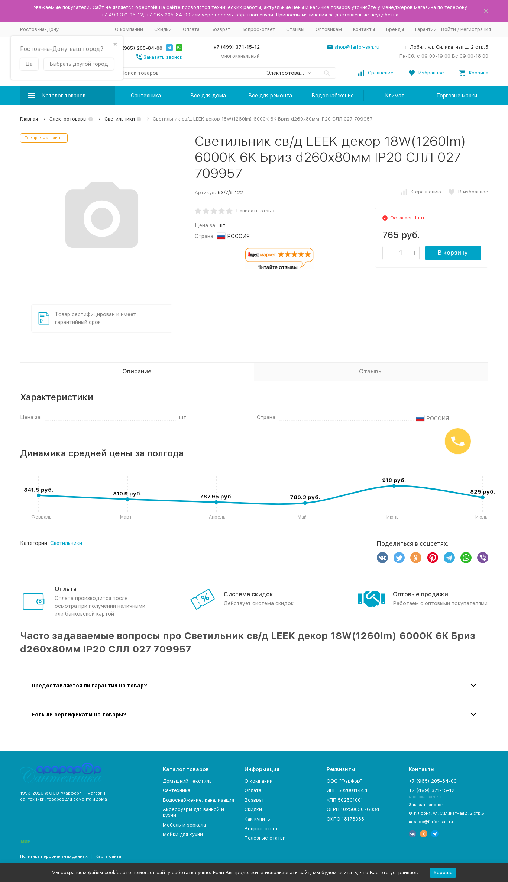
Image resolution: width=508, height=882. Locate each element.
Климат (394, 96)
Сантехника (146, 96)
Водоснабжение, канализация (198, 800)
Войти (448, 29)
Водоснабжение (332, 96)
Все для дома (208, 96)
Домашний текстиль (187, 781)
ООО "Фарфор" (344, 781)
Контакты (364, 29)
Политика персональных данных (54, 856)
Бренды (395, 29)
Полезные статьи (265, 838)
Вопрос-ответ (258, 29)
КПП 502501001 (345, 800)
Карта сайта (108, 856)
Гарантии (426, 29)
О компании (129, 29)
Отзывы (295, 29)
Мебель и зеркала (184, 825)
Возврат (220, 29)
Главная (29, 119)
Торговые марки (456, 96)
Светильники (119, 119)
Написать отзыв (255, 211)
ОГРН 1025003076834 (353, 809)
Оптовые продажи (420, 594)
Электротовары (68, 119)
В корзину (453, 252)
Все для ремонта (270, 96)
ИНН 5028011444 (347, 790)
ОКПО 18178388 (345, 819)
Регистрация (475, 29)
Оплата (191, 29)
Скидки (163, 29)
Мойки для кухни (183, 834)
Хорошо (443, 872)
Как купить (257, 819)
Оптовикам (329, 29)
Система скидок (248, 594)
